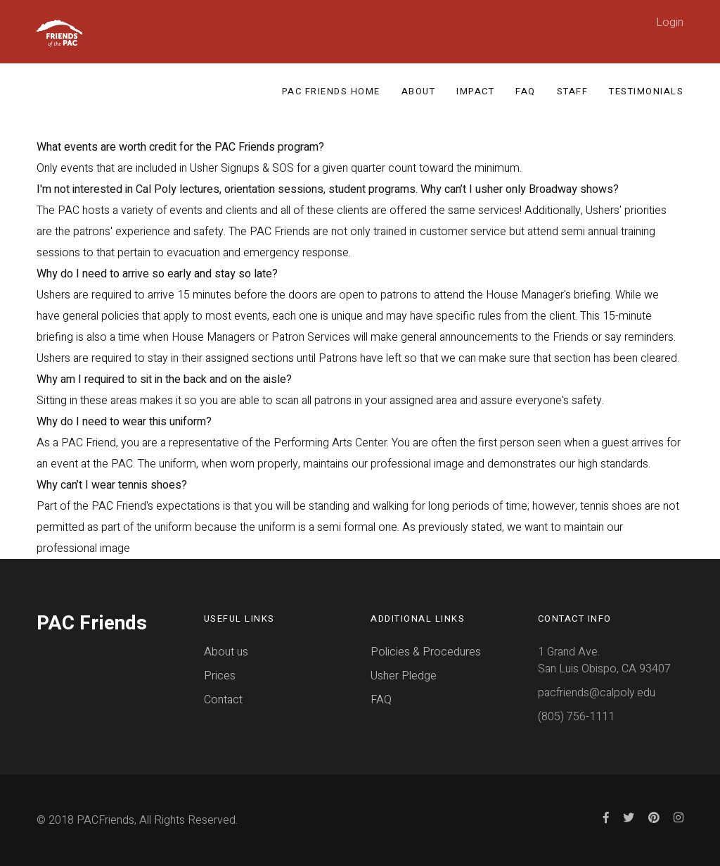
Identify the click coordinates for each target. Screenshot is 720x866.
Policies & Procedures (426, 652)
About (418, 91)
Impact (475, 91)
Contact (223, 699)
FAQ (525, 91)
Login (669, 22)
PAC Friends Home (331, 91)
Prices (220, 675)
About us (226, 652)
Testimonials (646, 91)
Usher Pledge (404, 675)
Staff (573, 91)
